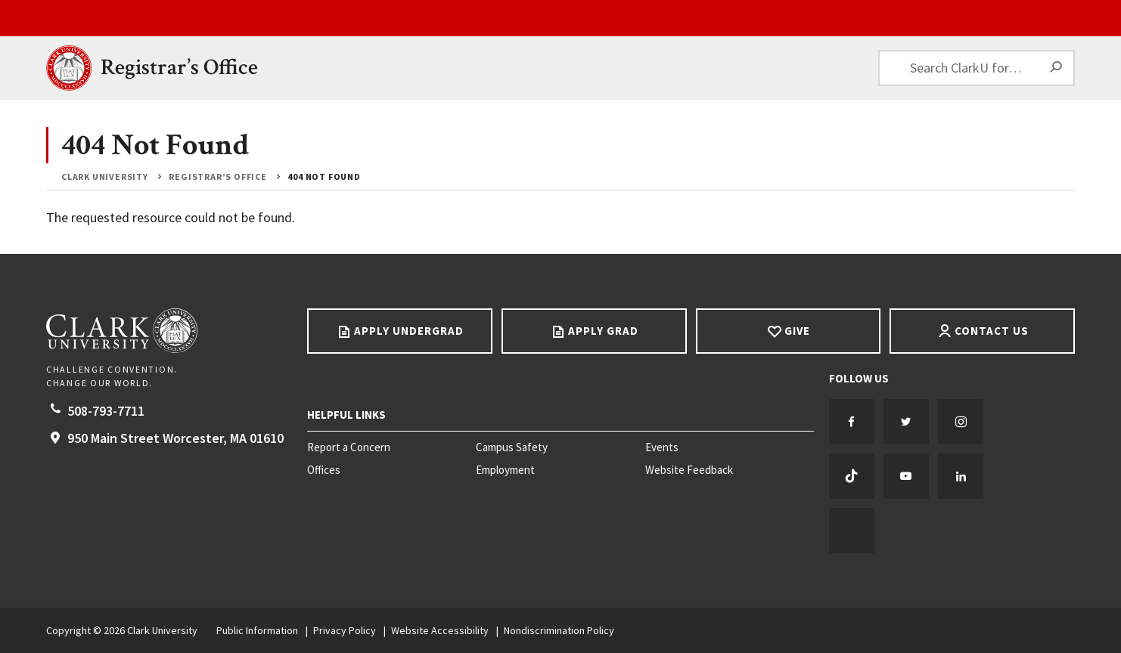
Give (797, 330)
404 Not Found (323, 176)
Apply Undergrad (409, 330)
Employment (505, 470)
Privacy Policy (344, 630)
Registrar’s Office (179, 67)
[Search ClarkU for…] (976, 68)
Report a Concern (348, 447)
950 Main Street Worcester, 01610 (175, 438)
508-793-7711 (105, 410)
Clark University (104, 176)
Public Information (257, 630)
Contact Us (992, 330)
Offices (323, 470)
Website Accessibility (440, 630)
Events (661, 447)
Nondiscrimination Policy (559, 630)
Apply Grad (603, 330)
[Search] (1056, 68)
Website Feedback (689, 470)
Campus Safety (512, 447)
